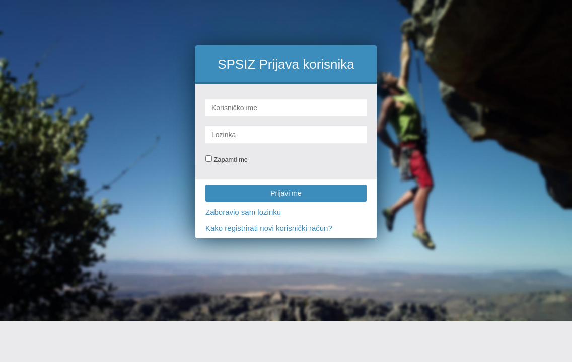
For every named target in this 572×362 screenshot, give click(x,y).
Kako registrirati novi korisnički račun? (268, 228)
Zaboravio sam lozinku (243, 212)
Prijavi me (285, 193)
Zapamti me (226, 159)
